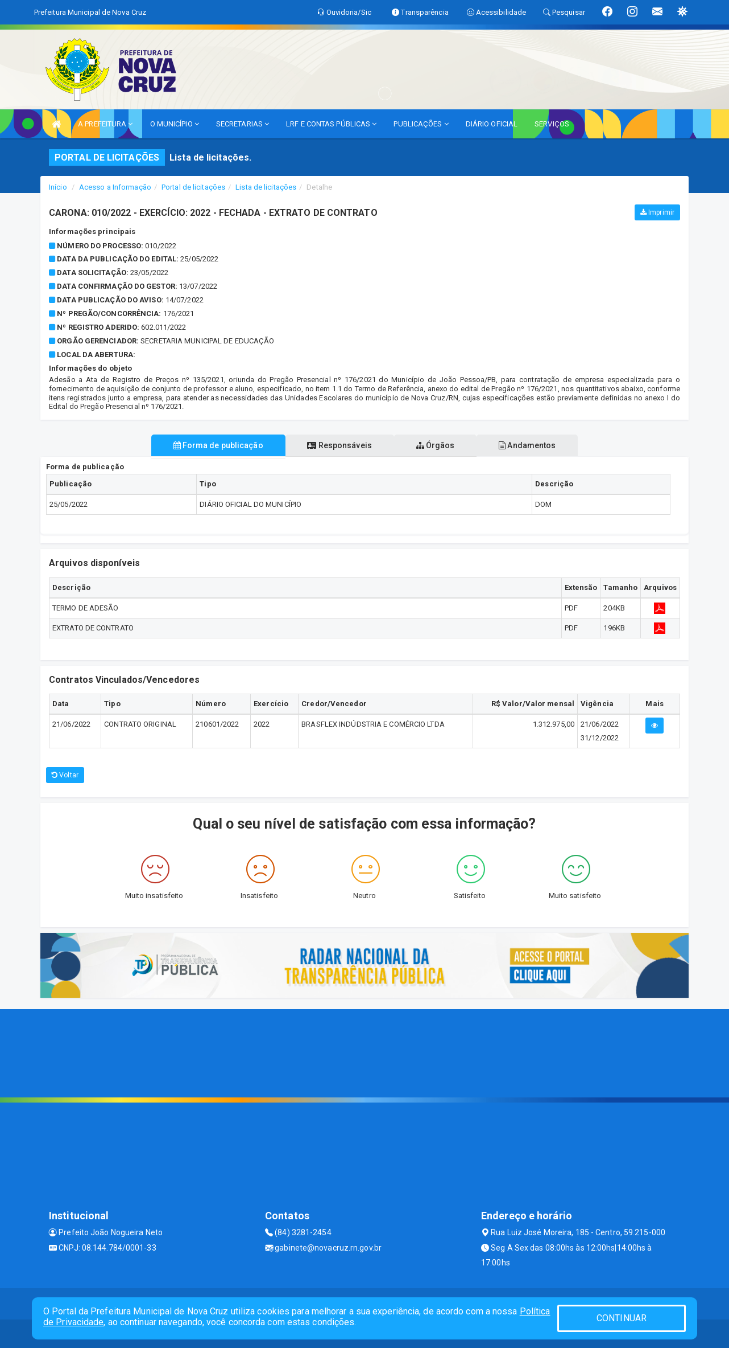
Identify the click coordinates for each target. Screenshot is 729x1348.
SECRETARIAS (242, 124)
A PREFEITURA (105, 124)
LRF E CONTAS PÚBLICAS (331, 124)
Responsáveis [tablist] (337, 445)
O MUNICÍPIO (174, 124)
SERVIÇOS (552, 124)
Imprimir (657, 212)
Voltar (65, 775)
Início (58, 187)
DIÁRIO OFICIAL (491, 124)
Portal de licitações (193, 187)
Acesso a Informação (115, 187)
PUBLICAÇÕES (421, 124)
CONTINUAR (622, 1318)
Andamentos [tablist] (532, 445)
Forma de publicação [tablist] (213, 445)
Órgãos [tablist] (437, 445)
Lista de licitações (265, 187)
